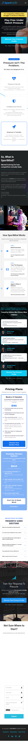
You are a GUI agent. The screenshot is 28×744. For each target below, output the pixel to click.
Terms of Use (21, 732)
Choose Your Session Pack (14, 444)
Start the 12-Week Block (14, 501)
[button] (25, 527)
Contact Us (6, 732)
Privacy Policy (13, 732)
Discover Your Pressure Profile (14, 40)
